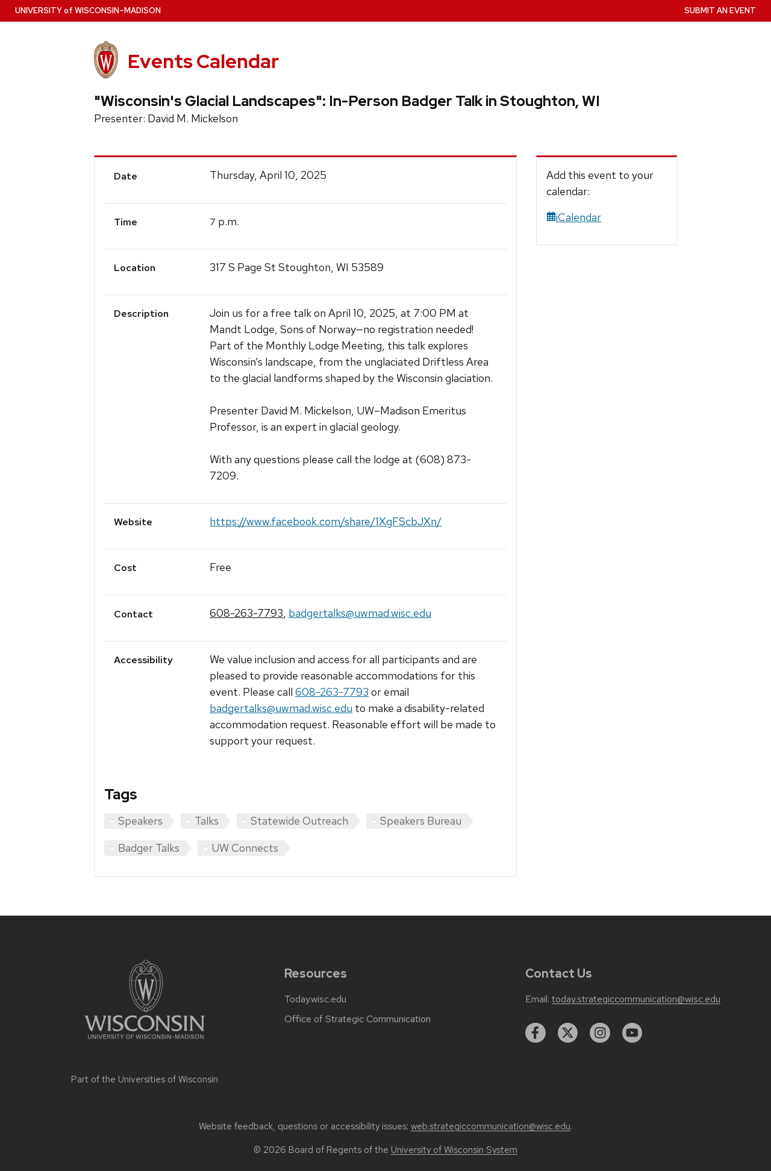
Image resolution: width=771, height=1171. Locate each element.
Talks (207, 821)
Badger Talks (148, 848)
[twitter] (568, 1033)
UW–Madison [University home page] (88, 10)
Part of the (144, 1079)
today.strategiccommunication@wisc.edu (636, 999)
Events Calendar (203, 61)
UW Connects (244, 848)
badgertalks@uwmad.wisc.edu (360, 613)
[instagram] (600, 1033)
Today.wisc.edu (315, 999)
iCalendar (573, 217)
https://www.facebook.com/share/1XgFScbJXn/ (326, 521)
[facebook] (535, 1033)
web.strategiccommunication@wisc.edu (490, 1126)
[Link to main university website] (144, 1041)
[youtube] (632, 1033)
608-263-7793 (246, 613)
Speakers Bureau (420, 821)
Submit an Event (720, 10)
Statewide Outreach (299, 821)
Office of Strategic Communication (357, 1019)
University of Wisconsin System (454, 1150)
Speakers (140, 821)
